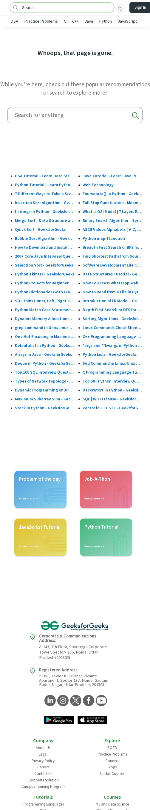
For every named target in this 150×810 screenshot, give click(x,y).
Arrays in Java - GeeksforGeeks (43, 355)
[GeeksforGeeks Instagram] (62, 701)
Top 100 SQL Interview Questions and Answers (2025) (45, 372)
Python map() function (104, 239)
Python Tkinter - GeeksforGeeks (44, 274)
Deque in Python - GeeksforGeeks (45, 363)
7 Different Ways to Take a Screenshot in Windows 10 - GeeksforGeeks (45, 194)
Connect (112, 761)
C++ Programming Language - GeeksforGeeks (113, 337)
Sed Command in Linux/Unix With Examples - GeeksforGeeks (113, 363)
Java (89, 21)
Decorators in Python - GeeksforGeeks (113, 390)
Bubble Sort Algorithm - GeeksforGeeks (45, 239)
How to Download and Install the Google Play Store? (45, 247)
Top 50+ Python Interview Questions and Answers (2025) (113, 381)
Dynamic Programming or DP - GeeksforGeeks (45, 390)
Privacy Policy (43, 761)
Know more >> (28, 498)
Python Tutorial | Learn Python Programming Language (45, 185)
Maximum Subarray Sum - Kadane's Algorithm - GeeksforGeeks (45, 399)
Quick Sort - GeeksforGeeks (40, 230)
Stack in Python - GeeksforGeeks (45, 408)
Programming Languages (43, 804)
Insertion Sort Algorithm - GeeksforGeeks (45, 203)
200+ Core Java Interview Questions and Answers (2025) (45, 256)
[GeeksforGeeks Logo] (75, 626)
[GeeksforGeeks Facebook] (87, 701)
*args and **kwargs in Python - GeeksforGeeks (113, 346)
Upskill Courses (112, 773)
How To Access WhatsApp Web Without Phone (113, 283)
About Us (43, 748)
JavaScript (127, 21)
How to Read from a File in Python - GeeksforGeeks (113, 292)
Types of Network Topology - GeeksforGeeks (45, 381)
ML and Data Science (112, 804)
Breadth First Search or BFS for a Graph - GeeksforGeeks (113, 247)
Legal (43, 754)
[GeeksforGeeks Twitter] (75, 701)
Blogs (112, 767)
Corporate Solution (43, 780)
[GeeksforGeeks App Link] (59, 720)
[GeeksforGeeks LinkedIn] (49, 701)
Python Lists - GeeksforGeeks (110, 355)
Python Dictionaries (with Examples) (45, 292)
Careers (43, 767)
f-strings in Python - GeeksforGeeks (45, 212)
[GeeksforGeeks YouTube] (100, 701)
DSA (14, 21)
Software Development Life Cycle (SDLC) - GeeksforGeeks (113, 265)
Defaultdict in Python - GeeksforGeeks (45, 346)
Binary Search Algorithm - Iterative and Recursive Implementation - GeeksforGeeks (113, 221)
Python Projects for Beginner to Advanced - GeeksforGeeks (45, 283)
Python (105, 21)
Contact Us (43, 773)
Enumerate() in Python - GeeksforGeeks (113, 194)
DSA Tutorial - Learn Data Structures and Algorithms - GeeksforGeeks (45, 176)
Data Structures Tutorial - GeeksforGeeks (113, 274)
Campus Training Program (43, 786)
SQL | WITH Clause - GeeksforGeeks (113, 399)
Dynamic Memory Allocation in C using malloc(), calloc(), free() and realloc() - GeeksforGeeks (45, 319)
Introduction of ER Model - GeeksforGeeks (113, 301)
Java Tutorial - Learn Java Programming (113, 176)
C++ (75, 21)
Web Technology (98, 185)
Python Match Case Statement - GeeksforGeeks (45, 310)
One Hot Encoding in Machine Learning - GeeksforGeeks (45, 337)
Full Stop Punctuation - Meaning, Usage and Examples (113, 203)
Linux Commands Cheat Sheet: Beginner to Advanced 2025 (113, 328)
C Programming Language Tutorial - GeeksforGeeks (113, 372)
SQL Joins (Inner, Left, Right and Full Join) (45, 301)
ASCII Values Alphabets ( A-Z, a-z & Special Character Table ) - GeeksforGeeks (113, 230)
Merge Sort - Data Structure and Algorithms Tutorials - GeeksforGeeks (45, 221)
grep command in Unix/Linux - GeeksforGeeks (45, 328)
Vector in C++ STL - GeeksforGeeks (113, 408)
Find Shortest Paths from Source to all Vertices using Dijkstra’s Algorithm (113, 256)
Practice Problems (41, 21)
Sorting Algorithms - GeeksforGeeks (113, 319)
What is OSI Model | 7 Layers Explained (113, 212)
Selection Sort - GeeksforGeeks (44, 265)
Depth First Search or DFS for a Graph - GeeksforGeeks (113, 310)
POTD (112, 748)
